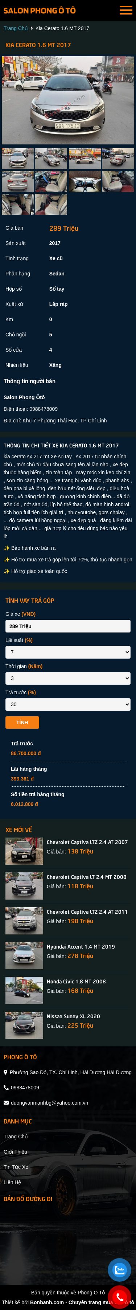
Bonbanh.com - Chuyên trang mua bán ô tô (82, 1302)
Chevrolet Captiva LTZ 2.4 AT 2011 (87, 911)
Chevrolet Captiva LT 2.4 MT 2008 (87, 876)
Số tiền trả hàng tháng (38, 794)
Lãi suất (19, 640)
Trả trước (20, 692)
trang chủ (16, 28)
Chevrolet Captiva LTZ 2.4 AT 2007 (87, 841)
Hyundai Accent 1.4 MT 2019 (81, 946)
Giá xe (20, 614)
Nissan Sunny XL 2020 (73, 1015)
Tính (22, 722)
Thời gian (23, 666)
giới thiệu (15, 1152)
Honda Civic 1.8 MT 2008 (76, 980)
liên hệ (12, 1182)
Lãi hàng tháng (29, 769)
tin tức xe (16, 1167)
